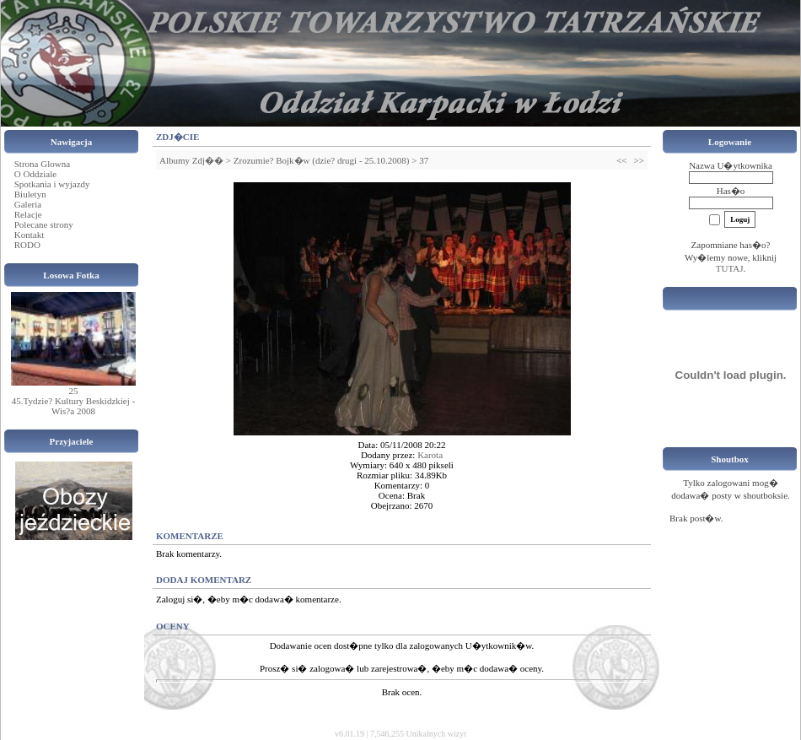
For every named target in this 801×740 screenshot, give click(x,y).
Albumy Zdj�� (191, 160)
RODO (27, 245)
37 (423, 160)
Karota (430, 455)
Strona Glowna (42, 164)
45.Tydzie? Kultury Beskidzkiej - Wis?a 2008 (73, 406)
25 (73, 391)
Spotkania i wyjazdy (52, 184)
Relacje (28, 214)
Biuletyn (30, 194)
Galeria (27, 204)
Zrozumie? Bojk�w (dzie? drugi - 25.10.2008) (322, 160)
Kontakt (29, 235)
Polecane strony (43, 224)
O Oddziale (35, 174)
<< (621, 160)
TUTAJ (730, 268)
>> (639, 160)
